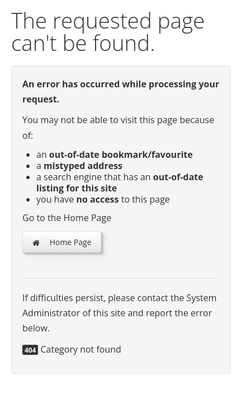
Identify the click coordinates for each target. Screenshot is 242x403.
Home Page (62, 242)
